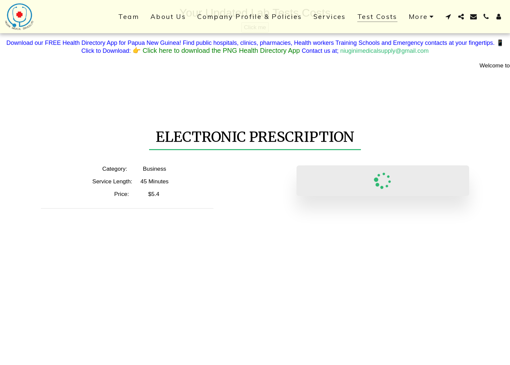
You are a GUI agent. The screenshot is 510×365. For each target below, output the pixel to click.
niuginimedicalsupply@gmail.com (384, 50)
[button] (448, 16)
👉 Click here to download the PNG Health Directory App (217, 50)
